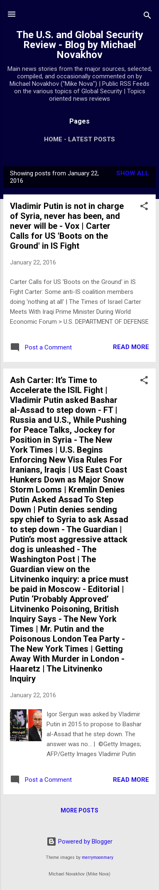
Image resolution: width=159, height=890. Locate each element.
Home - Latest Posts (79, 139)
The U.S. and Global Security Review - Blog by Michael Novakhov (79, 45)
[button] (144, 207)
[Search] (147, 16)
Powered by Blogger (79, 841)
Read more (131, 347)
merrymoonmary (97, 857)
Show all (132, 173)
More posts (79, 810)
